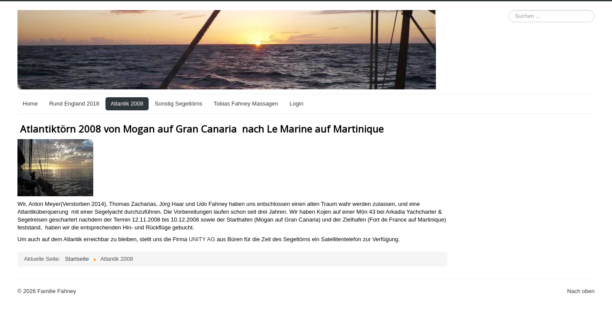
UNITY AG (202, 239)
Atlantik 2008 (127, 103)
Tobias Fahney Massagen (246, 103)
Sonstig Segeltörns (178, 103)
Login (296, 103)
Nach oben (581, 291)
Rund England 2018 (74, 103)
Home (30, 103)
